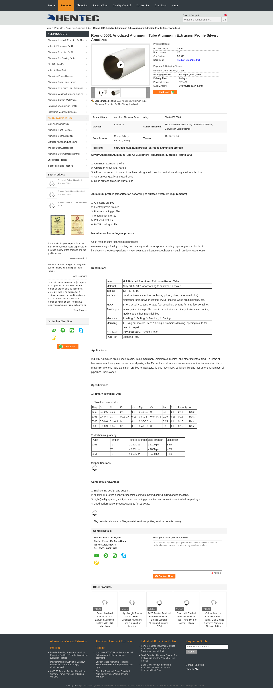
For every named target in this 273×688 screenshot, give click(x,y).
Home (52, 5)
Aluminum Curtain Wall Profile (62, 100)
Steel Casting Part (56, 64)
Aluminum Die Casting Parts (61, 58)
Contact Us (142, 5)
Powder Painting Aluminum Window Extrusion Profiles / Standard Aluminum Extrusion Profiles (69, 655)
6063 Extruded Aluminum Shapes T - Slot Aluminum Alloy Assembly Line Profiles (159, 658)
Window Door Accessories (60, 148)
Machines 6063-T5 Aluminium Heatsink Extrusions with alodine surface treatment (115, 655)
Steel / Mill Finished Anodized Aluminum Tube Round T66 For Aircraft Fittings (186, 618)
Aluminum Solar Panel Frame (62, 82)
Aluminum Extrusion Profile (61, 52)
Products (66, 5)
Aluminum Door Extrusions (61, 136)
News (175, 5)
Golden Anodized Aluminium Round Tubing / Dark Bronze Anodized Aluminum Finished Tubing (213, 620)
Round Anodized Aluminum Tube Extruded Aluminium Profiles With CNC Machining (104, 620)
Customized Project (57, 160)
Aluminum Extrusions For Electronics (65, 88)
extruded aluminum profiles (113, 521)
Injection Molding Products (60, 166)
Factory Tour (100, 5)
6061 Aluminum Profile (59, 124)
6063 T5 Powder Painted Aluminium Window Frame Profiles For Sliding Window (67, 674)
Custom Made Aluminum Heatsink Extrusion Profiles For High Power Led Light (114, 665)
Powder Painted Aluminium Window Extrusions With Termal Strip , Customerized (67, 665)
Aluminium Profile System (60, 76)
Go (224, 19)
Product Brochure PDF (188, 60)
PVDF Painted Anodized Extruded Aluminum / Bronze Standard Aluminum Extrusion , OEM (159, 620)
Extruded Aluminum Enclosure (62, 142)
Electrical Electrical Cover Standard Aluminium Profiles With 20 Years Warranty (113, 674)
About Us (82, 5)
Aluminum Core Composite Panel (64, 154)
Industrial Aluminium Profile (61, 46)
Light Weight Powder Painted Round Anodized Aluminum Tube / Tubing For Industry (132, 620)
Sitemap (199, 664)
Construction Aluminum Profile (62, 106)
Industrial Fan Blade (57, 70)
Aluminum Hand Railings (60, 130)
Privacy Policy (73, 685)
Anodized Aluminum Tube (78, 28)
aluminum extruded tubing (168, 521)
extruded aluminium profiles (141, 521)
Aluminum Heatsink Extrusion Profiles (66, 40)
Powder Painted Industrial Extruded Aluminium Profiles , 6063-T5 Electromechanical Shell (158, 649)
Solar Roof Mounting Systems (62, 112)
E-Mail (189, 664)
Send (191, 651)
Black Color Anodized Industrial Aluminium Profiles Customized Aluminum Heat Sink (156, 668)
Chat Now (161, 5)
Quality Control (122, 5)
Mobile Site (192, 669)
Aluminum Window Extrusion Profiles (65, 94)
